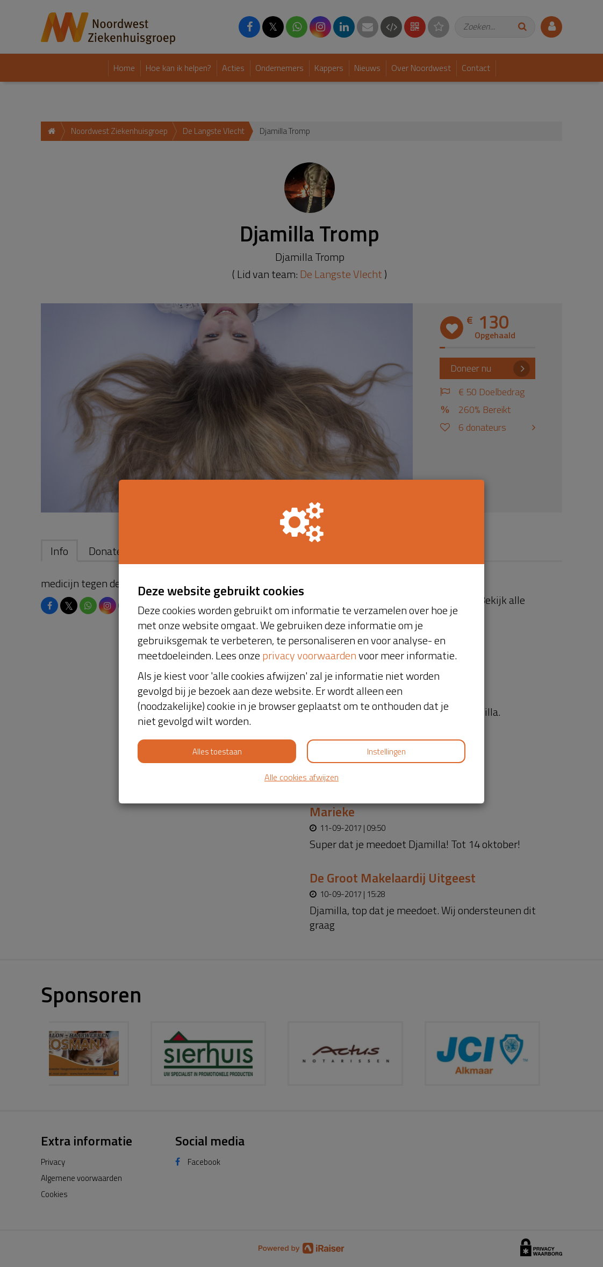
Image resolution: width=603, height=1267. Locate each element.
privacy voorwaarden (309, 655)
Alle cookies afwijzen (301, 777)
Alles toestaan (217, 751)
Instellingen (386, 751)
